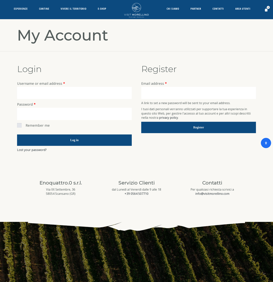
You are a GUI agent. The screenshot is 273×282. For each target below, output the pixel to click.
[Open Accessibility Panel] (266, 143)
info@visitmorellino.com (212, 194)
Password (26, 104)
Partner (196, 8)
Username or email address (41, 83)
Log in (74, 140)
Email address (154, 83)
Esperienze (21, 8)
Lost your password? (32, 150)
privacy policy (168, 118)
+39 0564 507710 (136, 194)
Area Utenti (242, 8)
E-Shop (102, 8)
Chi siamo (173, 8)
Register (198, 127)
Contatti (218, 8)
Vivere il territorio (73, 8)
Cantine (44, 8)
